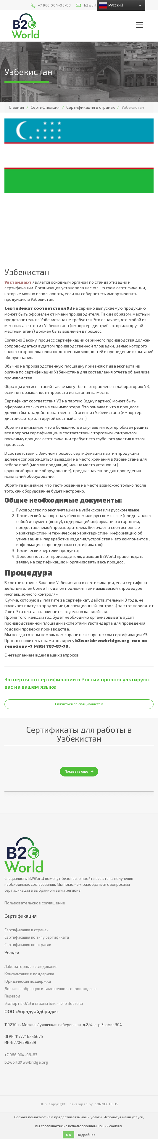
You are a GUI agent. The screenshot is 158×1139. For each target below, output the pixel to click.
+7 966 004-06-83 (54, 5)
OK (68, 1135)
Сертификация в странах (90, 107)
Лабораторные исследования (30, 966)
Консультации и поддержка (29, 973)
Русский (111, 5)
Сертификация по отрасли (27, 944)
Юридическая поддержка (27, 981)
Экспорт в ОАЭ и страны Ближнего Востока (43, 1003)
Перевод (12, 996)
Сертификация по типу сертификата (36, 937)
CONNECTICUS (106, 1104)
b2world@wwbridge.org (26, 1062)
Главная (16, 107)
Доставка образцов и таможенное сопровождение (51, 988)
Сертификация (45, 107)
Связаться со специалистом (79, 704)
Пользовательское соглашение (34, 902)
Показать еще (79, 771)
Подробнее (86, 1134)
